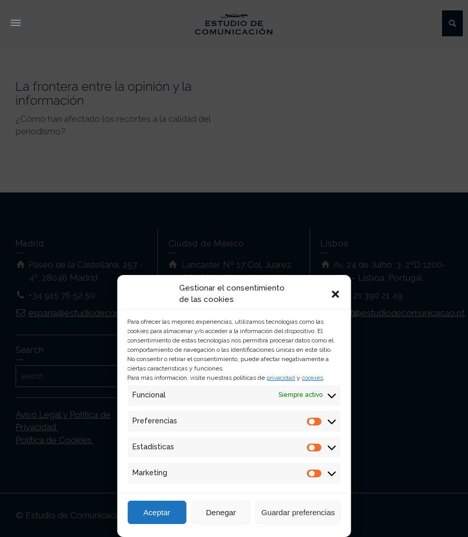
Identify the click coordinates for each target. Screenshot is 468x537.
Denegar (221, 512)
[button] (335, 294)
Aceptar (156, 512)
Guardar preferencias (298, 512)
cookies (312, 377)
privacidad (280, 377)
